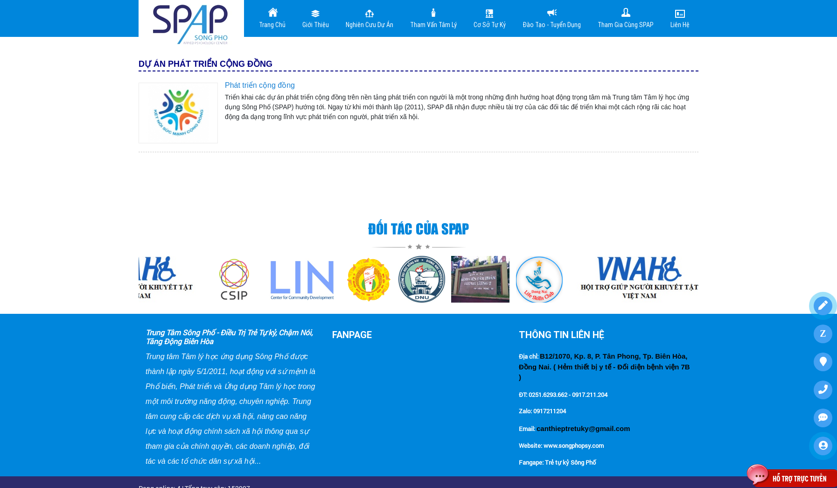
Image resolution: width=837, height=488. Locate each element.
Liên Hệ (680, 17)
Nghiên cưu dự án (369, 17)
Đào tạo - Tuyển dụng (552, 17)
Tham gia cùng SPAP (626, 17)
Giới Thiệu (315, 17)
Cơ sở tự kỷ (490, 17)
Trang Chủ (272, 17)
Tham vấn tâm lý (433, 17)
